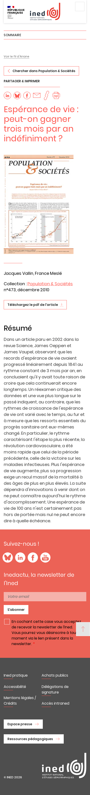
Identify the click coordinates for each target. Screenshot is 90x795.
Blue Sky (7, 557)
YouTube (45, 557)
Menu (79, 6)
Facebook (33, 557)
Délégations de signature (55, 689)
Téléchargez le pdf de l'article (32, 304)
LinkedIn (20, 557)
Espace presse (19, 724)
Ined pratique (16, 675)
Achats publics (55, 675)
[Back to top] (83, 629)
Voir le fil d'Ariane (16, 56)
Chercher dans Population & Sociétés (44, 71)
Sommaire (12, 35)
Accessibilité (15, 686)
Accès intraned (55, 703)
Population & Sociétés (50, 284)
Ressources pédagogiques (30, 739)
